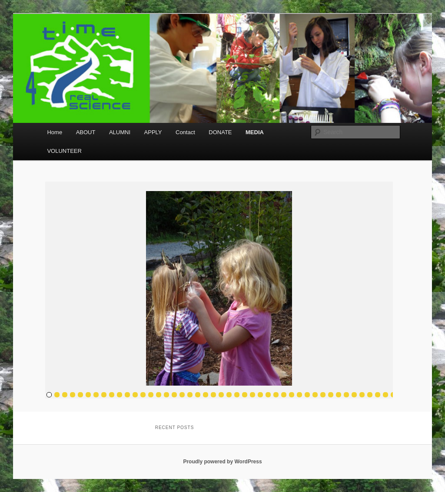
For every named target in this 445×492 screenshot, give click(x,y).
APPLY (153, 132)
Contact (185, 132)
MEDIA (255, 132)
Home (54, 132)
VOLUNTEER (64, 151)
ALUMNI (119, 132)
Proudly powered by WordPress (222, 462)
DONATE (220, 132)
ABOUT (86, 132)
